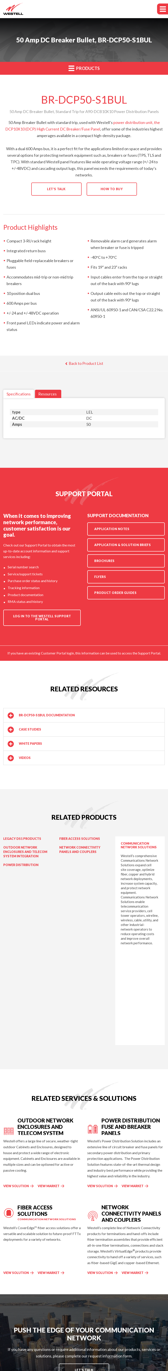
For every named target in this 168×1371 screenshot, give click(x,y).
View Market (51, 1185)
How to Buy (112, 189)
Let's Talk (56, 189)
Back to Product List (84, 363)
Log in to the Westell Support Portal (42, 617)
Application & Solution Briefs (122, 545)
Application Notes (112, 529)
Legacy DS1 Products (22, 838)
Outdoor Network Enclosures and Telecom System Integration (25, 852)
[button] (84, 715)
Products (84, 68)
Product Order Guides (115, 593)
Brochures (104, 561)
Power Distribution (20, 865)
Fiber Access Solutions (79, 838)
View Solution (16, 1185)
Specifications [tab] (19, 393)
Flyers (100, 577)
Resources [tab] (47, 393)
